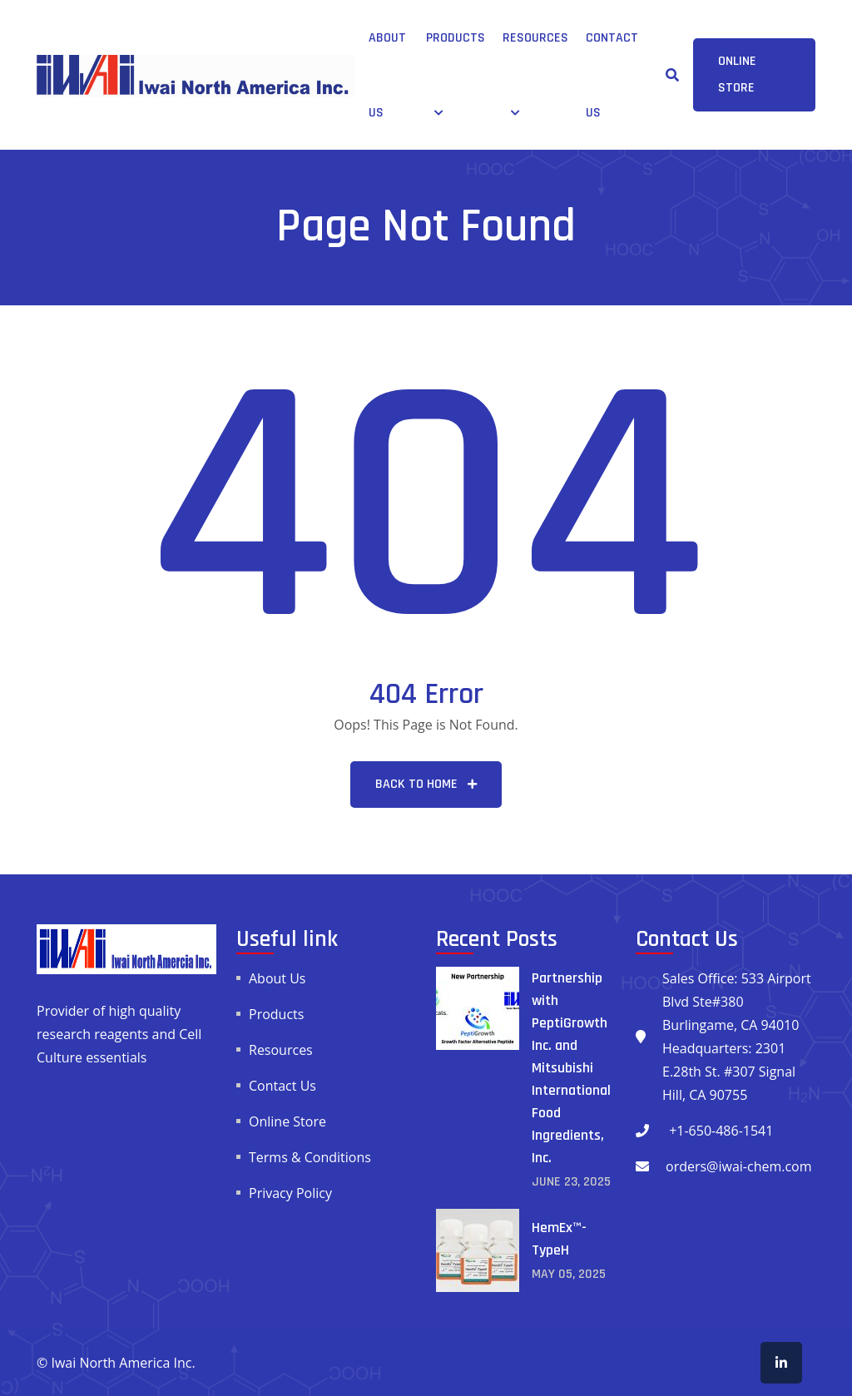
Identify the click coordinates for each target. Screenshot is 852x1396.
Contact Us (282, 1086)
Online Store (287, 1121)
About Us (277, 978)
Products (455, 38)
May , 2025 (569, 1274)
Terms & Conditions (310, 1157)
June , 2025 (571, 1182)
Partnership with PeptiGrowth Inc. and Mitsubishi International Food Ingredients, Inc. (571, 1067)
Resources (535, 38)
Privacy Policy (290, 1193)
